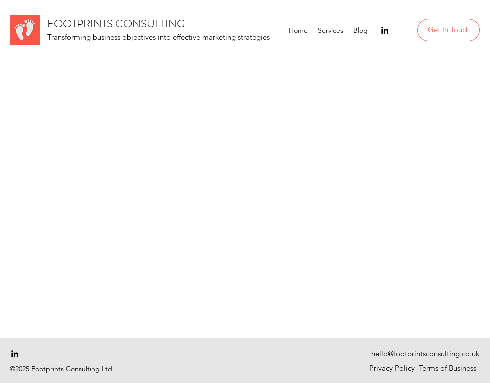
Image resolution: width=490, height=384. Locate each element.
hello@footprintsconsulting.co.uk (426, 353)
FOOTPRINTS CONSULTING (116, 23)
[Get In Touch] (449, 30)
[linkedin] (385, 30)
